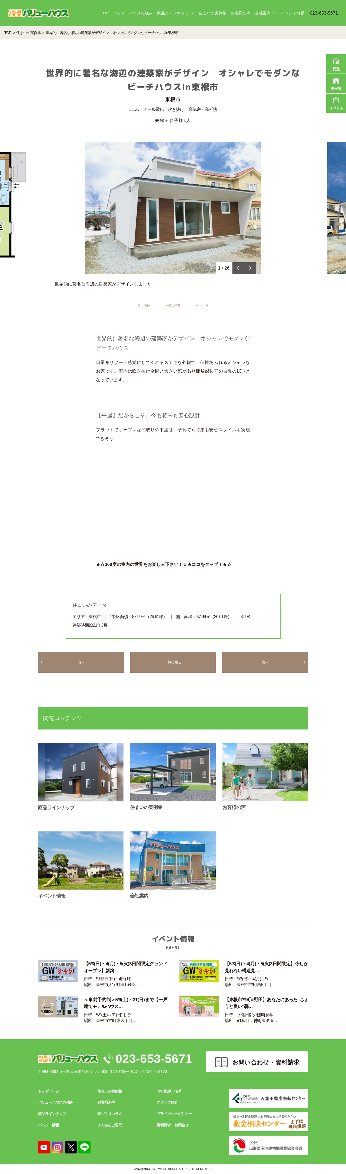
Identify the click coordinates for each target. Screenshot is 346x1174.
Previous (238, 268)
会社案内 (263, 13)
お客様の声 (241, 13)
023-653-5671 (153, 1059)
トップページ (48, 1091)
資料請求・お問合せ (172, 1125)
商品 (336, 63)
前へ (148, 305)
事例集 (336, 83)
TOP (105, 13)
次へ (198, 305)
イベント (336, 102)
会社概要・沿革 (169, 1091)
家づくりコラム (109, 1114)
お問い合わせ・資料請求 (266, 1062)
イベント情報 (293, 13)
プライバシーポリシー (174, 1114)
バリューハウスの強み (133, 13)
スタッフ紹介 (167, 1102)
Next (250, 268)
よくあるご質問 (109, 1125)
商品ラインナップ (173, 13)
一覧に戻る (173, 305)
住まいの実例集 (212, 13)
